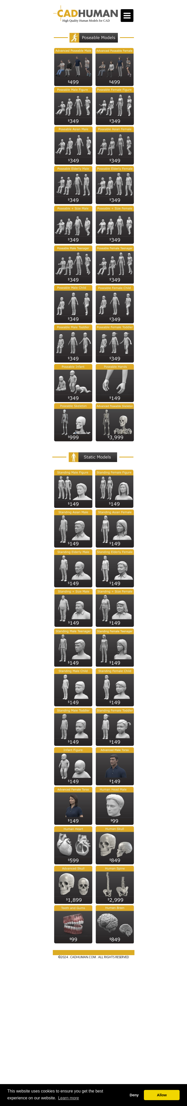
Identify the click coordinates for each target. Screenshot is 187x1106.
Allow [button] (162, 1095)
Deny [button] (134, 1095)
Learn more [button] (68, 1098)
